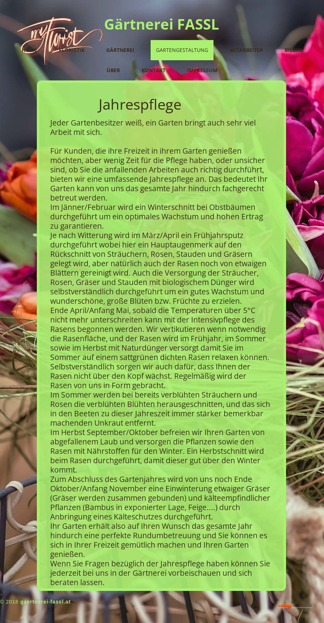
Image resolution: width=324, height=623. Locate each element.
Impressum (202, 70)
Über (113, 70)
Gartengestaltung (182, 50)
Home (29, 50)
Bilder (293, 50)
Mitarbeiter (246, 50)
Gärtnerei (120, 50)
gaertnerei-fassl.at (45, 602)
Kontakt (153, 70)
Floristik (72, 50)
